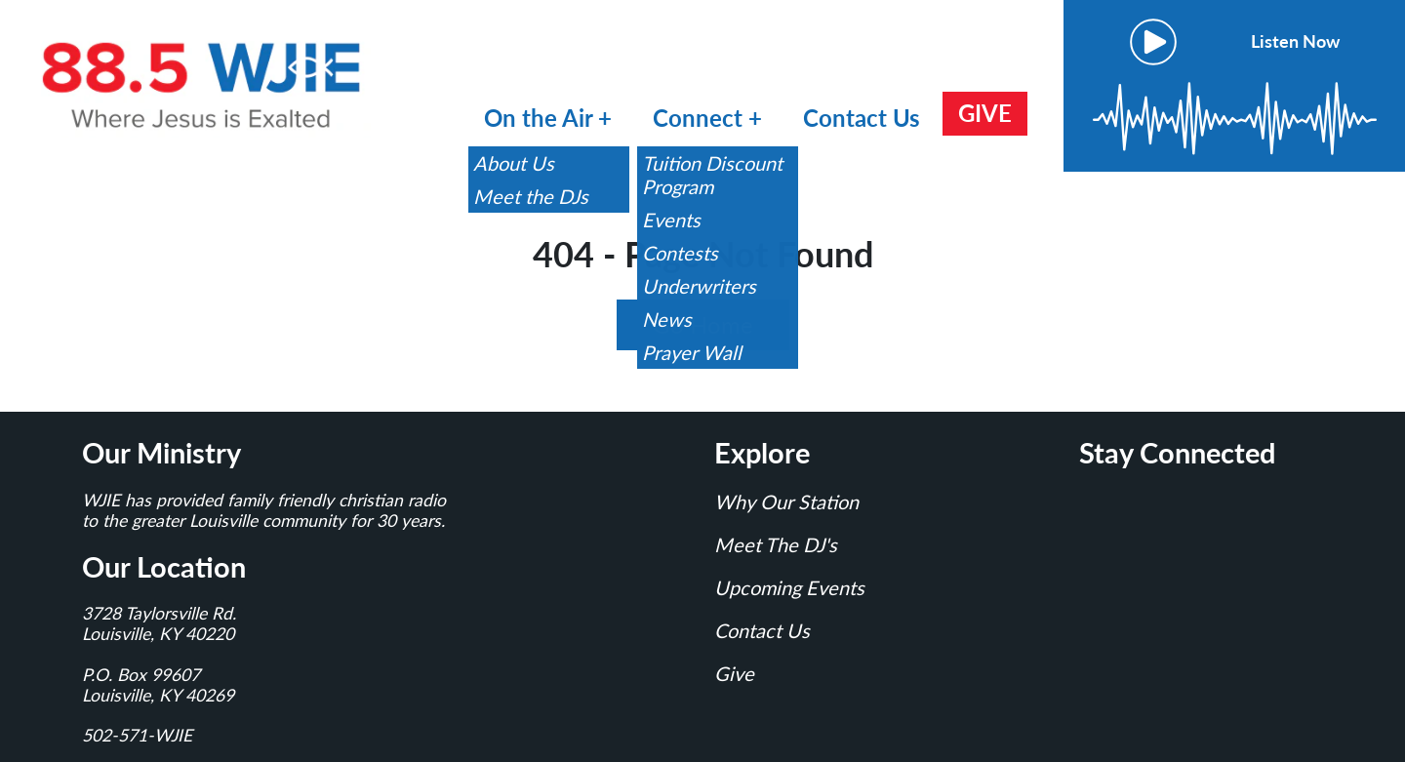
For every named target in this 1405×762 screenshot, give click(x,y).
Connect (700, 117)
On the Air (538, 117)
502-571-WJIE (137, 735)
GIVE (985, 113)
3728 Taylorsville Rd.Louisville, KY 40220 (159, 623)
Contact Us (861, 117)
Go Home (703, 324)
